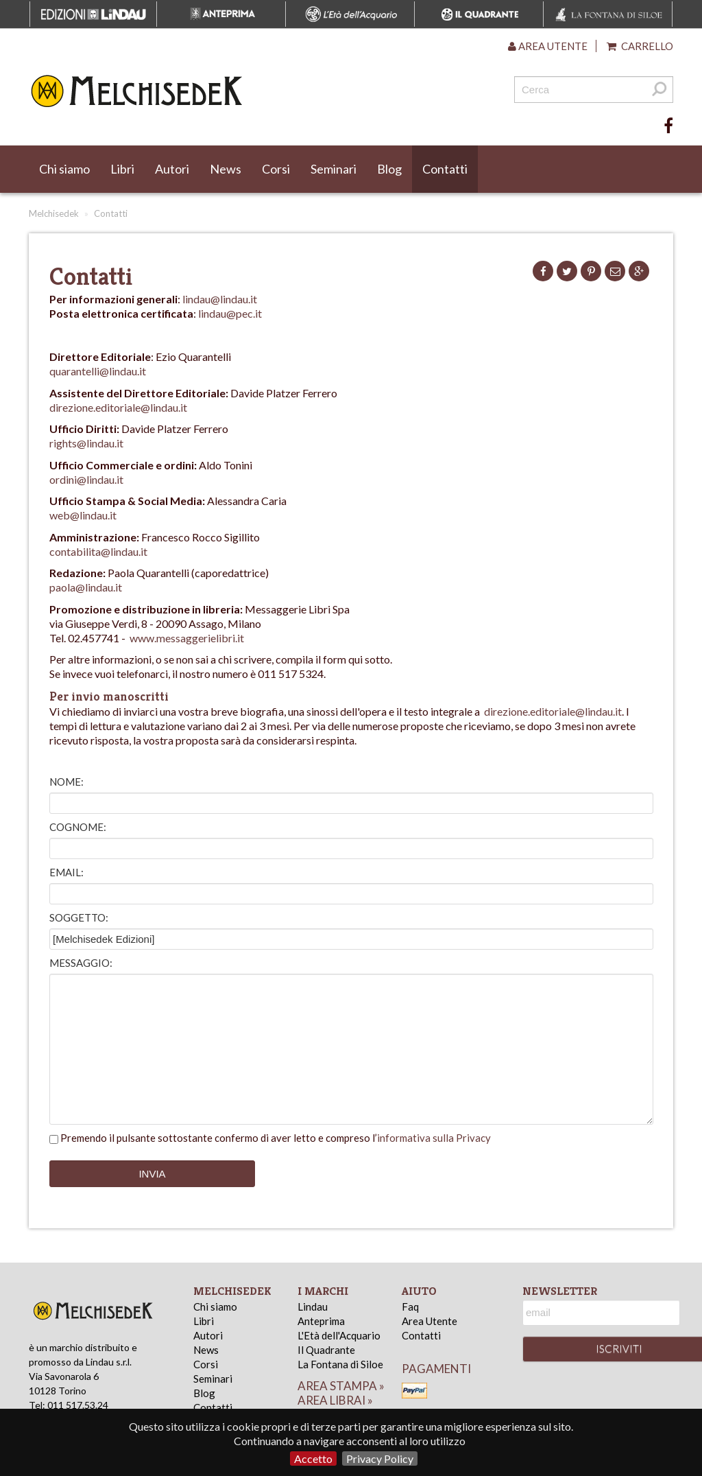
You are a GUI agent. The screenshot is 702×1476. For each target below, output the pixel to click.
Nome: (66, 781)
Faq (410, 1306)
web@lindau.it (83, 515)
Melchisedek (54, 213)
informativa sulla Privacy (434, 1138)
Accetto (313, 1458)
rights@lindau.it (86, 442)
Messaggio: (80, 963)
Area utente (548, 46)
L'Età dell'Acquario (339, 1335)
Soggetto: (78, 917)
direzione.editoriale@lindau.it (118, 407)
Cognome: (77, 827)
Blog (389, 168)
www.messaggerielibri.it (187, 637)
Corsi (276, 168)
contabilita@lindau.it (98, 551)
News (225, 168)
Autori (172, 168)
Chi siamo (64, 168)
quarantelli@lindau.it (97, 370)
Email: (66, 872)
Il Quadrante (326, 1350)
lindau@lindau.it (219, 298)
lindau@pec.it (230, 313)
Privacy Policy (379, 1458)
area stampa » (341, 1386)
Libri (122, 168)
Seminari (333, 168)
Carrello (640, 46)
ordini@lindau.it (86, 479)
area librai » (335, 1400)
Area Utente (429, 1321)
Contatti (445, 168)
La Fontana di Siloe (340, 1364)
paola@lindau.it (85, 587)
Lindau (313, 1306)
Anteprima (321, 1321)
